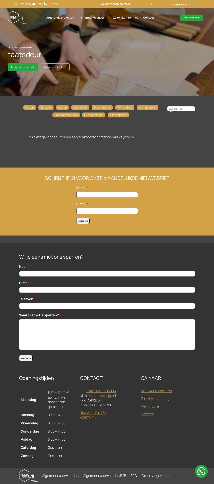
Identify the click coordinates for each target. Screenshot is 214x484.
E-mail (82, 204)
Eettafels (46, 107)
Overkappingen (94, 115)
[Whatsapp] (22, 4)
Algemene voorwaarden (60, 475)
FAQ (134, 475)
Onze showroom (191, 17)
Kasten (29, 107)
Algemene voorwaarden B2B (104, 475)
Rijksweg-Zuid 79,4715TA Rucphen (93, 415)
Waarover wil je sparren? (40, 315)
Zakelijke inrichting (155, 398)
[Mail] (37, 4)
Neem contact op (55, 67)
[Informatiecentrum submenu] (108, 18)
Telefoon (27, 299)
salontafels (80, 107)
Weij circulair (150, 406)
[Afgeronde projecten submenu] (75, 18)
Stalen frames (102, 107)
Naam (82, 187)
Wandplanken (147, 107)
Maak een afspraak (23, 67)
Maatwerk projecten (156, 390)
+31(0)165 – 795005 (101, 390)
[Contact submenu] (155, 18)
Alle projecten (118, 115)
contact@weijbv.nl (102, 395)
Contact (147, 414)
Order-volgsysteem (156, 475)
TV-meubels (124, 107)
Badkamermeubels (66, 115)
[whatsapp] (201, 471)
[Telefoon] (51, 4)
